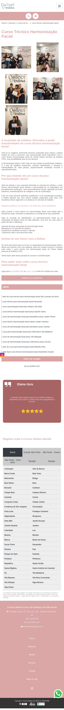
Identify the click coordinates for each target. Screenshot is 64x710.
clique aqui (30, 271)
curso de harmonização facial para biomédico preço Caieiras (26, 327)
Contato (32, 671)
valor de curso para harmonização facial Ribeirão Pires (24, 347)
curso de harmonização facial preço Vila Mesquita (22, 337)
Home (32, 638)
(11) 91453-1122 (17, 271)
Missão (32, 655)
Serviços (32, 663)
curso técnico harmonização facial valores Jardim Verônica (25, 322)
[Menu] (59, 6)
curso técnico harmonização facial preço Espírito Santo (24, 312)
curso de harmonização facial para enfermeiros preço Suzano (27, 342)
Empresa (32, 646)
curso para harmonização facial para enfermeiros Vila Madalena (28, 332)
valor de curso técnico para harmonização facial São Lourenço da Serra (31, 297)
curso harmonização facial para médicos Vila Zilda (22, 307)
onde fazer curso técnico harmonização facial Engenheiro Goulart (28, 352)
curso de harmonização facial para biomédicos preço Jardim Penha (29, 317)
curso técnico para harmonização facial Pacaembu (22, 302)
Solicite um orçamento (32, 278)
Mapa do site (31, 679)
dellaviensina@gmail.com (32, 627)
